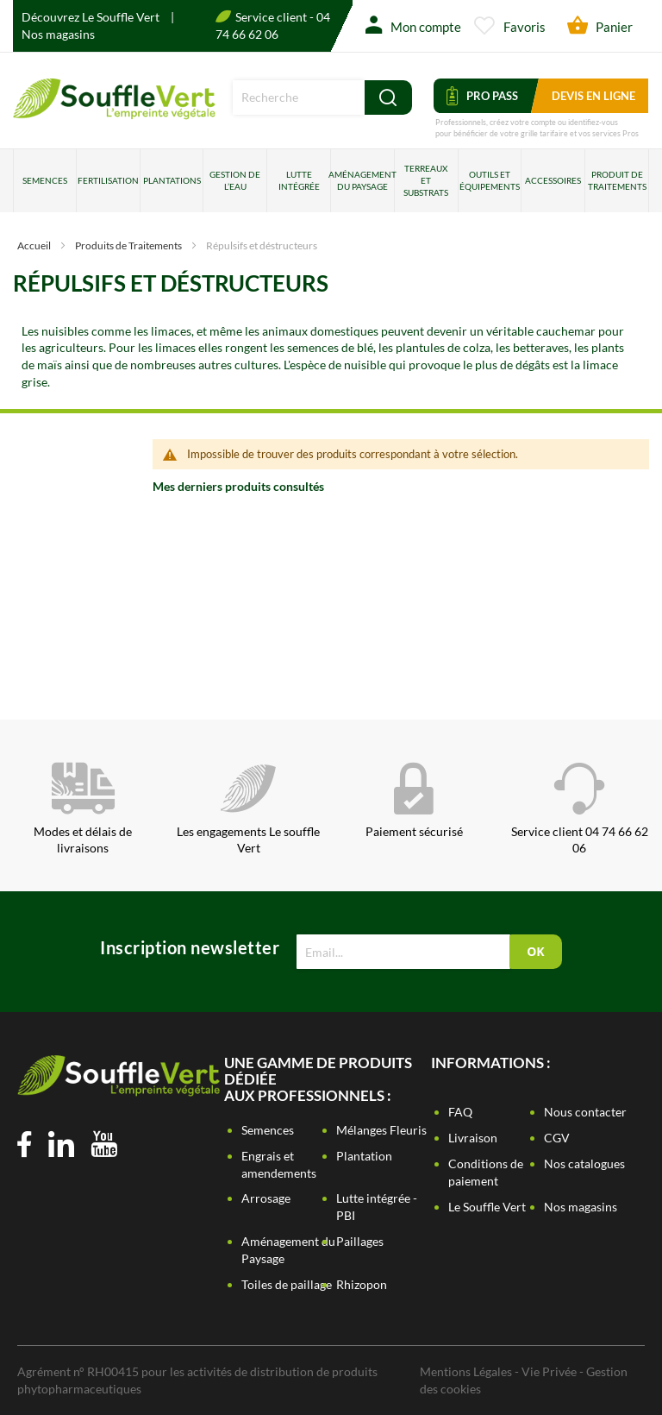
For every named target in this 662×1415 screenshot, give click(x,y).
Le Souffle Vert (487, 1206)
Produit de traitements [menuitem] (617, 180)
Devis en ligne (593, 96)
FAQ (460, 1111)
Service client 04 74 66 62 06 (579, 809)
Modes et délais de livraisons (83, 809)
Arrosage (265, 1198)
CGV (557, 1137)
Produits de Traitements (129, 245)
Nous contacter (585, 1111)
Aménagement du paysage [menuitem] (362, 180)
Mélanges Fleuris (381, 1130)
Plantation (364, 1155)
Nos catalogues (584, 1163)
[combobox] (299, 97)
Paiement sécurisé (414, 801)
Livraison (472, 1137)
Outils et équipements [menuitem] (489, 180)
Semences (267, 1130)
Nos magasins (58, 34)
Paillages (360, 1241)
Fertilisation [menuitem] (108, 180)
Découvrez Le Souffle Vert (92, 16)
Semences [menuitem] (44, 180)
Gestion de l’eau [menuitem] (234, 180)
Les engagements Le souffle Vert (248, 809)
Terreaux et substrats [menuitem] (425, 180)
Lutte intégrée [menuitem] (299, 180)
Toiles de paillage (286, 1284)
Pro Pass (482, 95)
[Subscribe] (535, 951)
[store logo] (114, 113)
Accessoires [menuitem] (553, 180)
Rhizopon (361, 1284)
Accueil (35, 245)
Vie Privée (549, 1371)
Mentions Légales (466, 1371)
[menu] (331, 180)
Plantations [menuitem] (172, 180)
